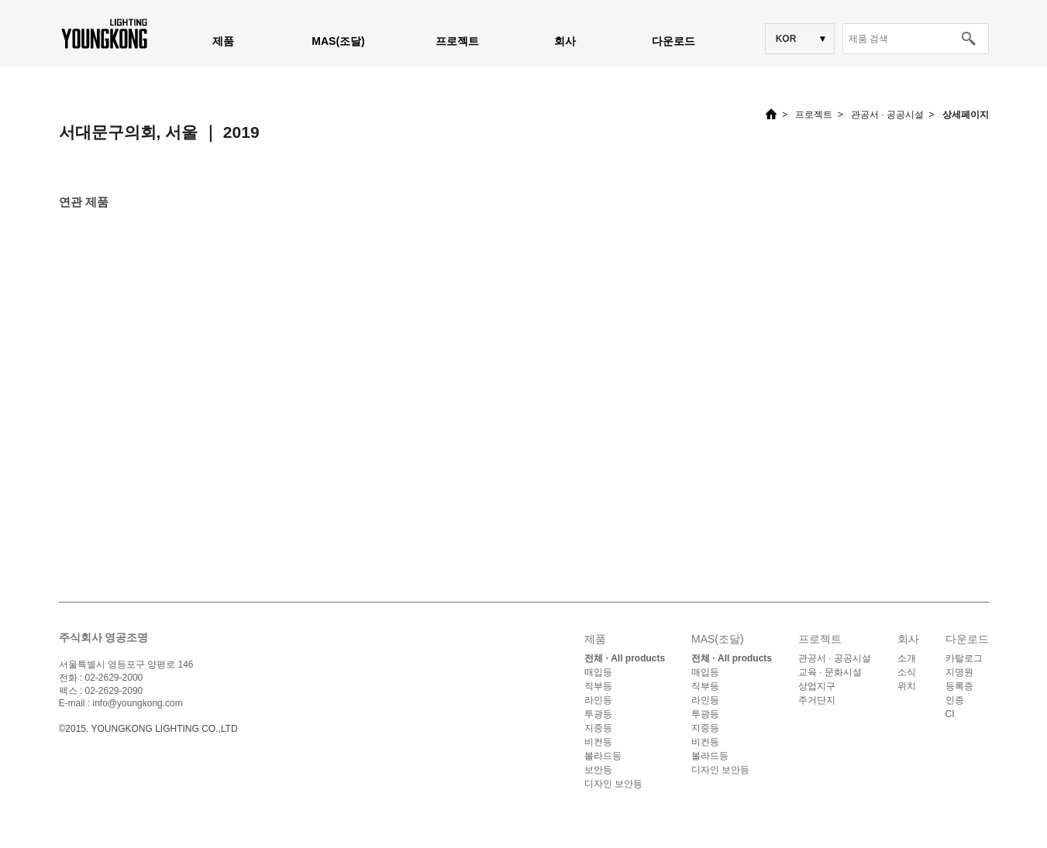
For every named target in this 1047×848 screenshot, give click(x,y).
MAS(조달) (338, 41)
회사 (565, 41)
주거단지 (816, 700)
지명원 (959, 672)
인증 (954, 700)
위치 (906, 686)
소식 (906, 672)
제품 (223, 41)
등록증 (959, 686)
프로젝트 (457, 41)
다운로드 (673, 41)
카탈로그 (964, 658)
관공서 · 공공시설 (887, 114)
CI (950, 714)
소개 (906, 658)
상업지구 (816, 686)
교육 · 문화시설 (830, 672)
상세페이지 (965, 114)
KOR (786, 38)
